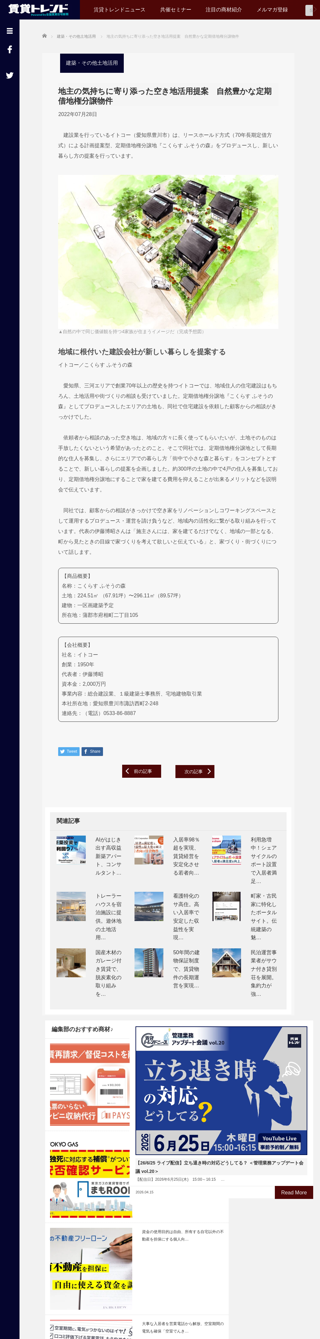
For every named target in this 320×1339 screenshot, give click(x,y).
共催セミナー (175, 9)
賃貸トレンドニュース (120, 9)
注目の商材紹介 (224, 9)
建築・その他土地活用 (89, 62)
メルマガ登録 (272, 9)
